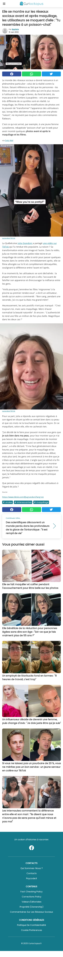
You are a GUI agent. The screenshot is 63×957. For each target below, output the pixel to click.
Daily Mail (9, 140)
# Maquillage (41, 502)
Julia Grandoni (25, 243)
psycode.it (31, 878)
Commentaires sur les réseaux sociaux (31, 911)
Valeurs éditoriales (31, 901)
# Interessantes (23, 502)
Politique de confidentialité (31, 925)
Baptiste (15, 29)
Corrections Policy (31, 896)
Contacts (32, 873)
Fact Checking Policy (31, 891)
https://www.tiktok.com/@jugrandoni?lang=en (23, 497)
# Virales (7, 502)
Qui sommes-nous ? (31, 868)
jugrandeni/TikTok (8, 238)
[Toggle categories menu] (4, 3)
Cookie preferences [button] (31, 930)
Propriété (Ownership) (31, 906)
